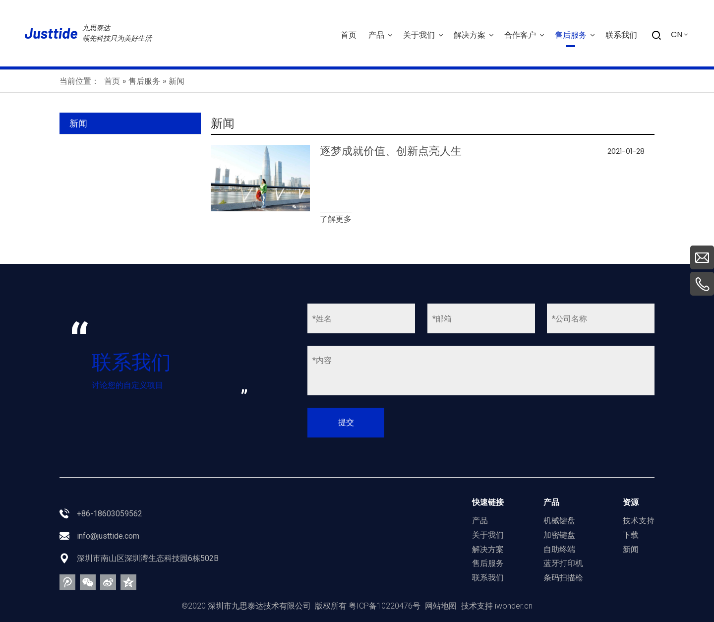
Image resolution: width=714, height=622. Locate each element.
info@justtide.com (108, 536)
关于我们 (488, 535)
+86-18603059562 (109, 513)
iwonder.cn (514, 606)
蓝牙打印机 (563, 563)
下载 (631, 535)
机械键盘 (559, 520)
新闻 (631, 549)
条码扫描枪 (563, 577)
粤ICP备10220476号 (384, 606)
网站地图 (441, 606)
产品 (480, 520)
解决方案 (488, 549)
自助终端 (559, 549)
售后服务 (488, 563)
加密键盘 (559, 535)
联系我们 (488, 577)
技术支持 (638, 520)
